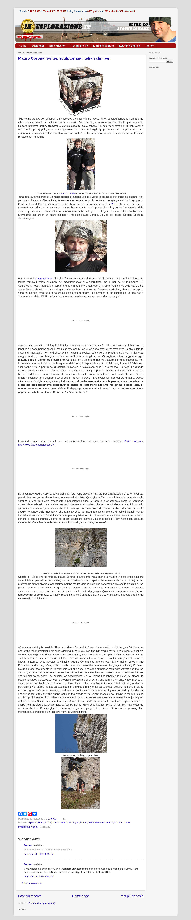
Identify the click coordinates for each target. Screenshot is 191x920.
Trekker (28, 845)
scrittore (109, 822)
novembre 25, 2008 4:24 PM (38, 854)
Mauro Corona (68, 193)
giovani (47, 822)
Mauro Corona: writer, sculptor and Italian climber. (64, 58)
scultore (118, 822)
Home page (80, 896)
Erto (40, 822)
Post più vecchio (131, 896)
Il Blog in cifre (79, 45)
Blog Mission (57, 45)
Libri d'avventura (103, 45)
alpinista (33, 822)
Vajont (114, 204)
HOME (22, 45)
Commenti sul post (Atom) (41, 903)
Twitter (149, 45)
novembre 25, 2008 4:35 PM (38, 876)
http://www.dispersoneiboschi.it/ (36, 444)
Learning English (129, 45)
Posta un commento (31, 883)
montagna (74, 822)
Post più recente (30, 896)
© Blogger (38, 45)
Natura (83, 822)
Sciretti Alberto (96, 822)
